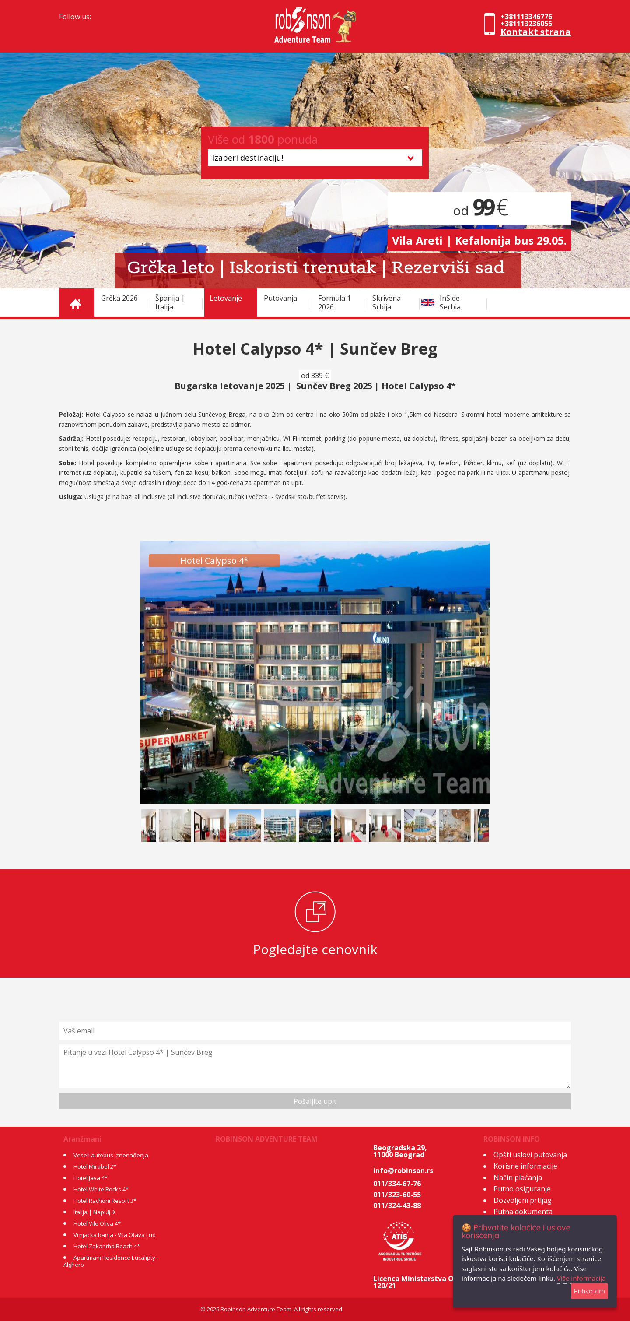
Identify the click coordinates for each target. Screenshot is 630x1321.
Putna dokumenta (523, 1211)
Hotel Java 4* (91, 1178)
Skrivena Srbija (386, 302)
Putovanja (280, 298)
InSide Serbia (450, 302)
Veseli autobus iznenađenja (111, 1155)
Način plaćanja (518, 1177)
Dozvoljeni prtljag (523, 1200)
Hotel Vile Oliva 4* (97, 1223)
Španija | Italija (170, 302)
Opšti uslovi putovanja (530, 1154)
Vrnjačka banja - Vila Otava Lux (114, 1235)
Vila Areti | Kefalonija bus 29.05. (479, 240)
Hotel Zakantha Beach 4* (107, 1246)
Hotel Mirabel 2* (95, 1166)
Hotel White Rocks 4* (101, 1189)
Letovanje (226, 298)
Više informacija (581, 1278)
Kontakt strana (535, 32)
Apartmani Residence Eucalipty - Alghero (110, 1261)
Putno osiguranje (522, 1189)
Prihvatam (589, 1291)
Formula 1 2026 (334, 302)
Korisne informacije (525, 1166)
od (479, 210)
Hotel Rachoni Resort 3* (105, 1201)
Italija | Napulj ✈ (95, 1212)
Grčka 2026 (119, 298)
